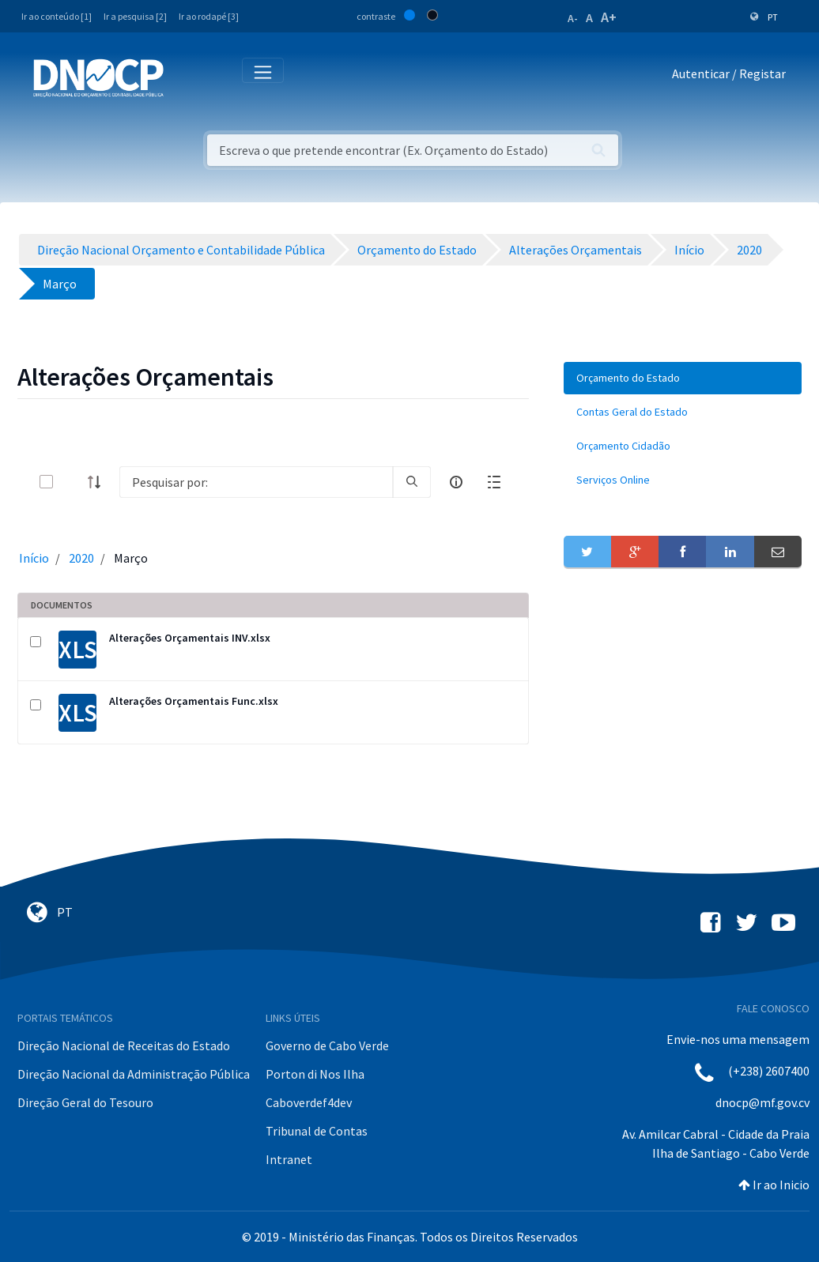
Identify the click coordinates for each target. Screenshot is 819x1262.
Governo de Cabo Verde (327, 1045)
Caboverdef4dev (309, 1102)
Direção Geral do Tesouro (85, 1102)
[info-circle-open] (456, 482)
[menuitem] (683, 378)
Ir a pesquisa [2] (135, 16)
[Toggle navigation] (185, 77)
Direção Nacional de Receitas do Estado (123, 1045)
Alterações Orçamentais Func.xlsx (193, 701)
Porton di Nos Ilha (315, 1074)
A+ (609, 17)
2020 (81, 558)
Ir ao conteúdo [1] (56, 16)
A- (573, 18)
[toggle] (72, 481)
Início (34, 558)
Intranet (289, 1159)
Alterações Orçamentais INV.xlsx (189, 638)
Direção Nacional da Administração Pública (133, 1074)
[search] (412, 482)
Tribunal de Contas (317, 1131)
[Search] (256, 482)
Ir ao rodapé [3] (209, 16)
